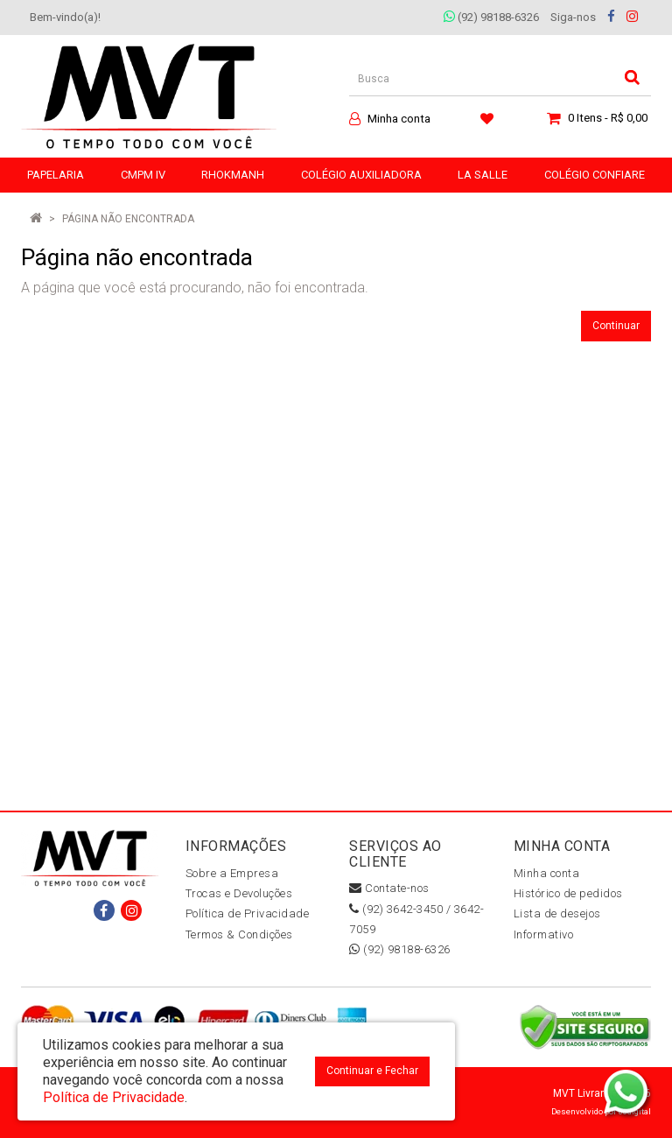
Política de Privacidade (248, 913)
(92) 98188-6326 (491, 17)
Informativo (544, 934)
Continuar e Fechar (372, 1070)
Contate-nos (389, 888)
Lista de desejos (557, 913)
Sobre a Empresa (232, 873)
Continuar (616, 326)
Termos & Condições (239, 934)
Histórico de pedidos (568, 893)
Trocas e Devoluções (239, 893)
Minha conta (547, 873)
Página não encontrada (128, 219)
